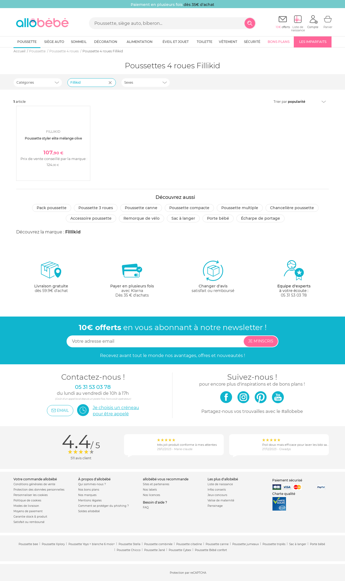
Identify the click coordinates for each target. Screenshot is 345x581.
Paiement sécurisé (287, 480)
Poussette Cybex (180, 550)
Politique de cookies (27, 500)
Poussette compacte (189, 207)
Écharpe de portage (260, 218)
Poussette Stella (129, 544)
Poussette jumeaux (245, 544)
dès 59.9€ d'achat (51, 279)
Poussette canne (141, 207)
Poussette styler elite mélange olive (53, 138)
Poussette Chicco (128, 550)
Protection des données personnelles (38, 489)
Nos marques (87, 495)
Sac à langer (183, 218)
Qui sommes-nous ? (92, 484)
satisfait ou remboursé (213, 276)
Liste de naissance (220, 484)
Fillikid (73, 232)
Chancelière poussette (292, 207)
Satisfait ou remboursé (28, 522)
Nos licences (151, 495)
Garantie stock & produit (30, 516)
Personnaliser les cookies (30, 495)
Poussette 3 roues (95, 207)
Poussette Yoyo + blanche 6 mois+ (91, 544)
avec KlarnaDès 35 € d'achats (132, 279)
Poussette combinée (158, 544)
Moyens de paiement (28, 511)
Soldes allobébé (89, 511)
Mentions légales (90, 500)
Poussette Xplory (53, 544)
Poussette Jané (154, 550)
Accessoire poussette (91, 218)
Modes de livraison (26, 506)
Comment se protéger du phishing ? (103, 506)
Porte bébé (218, 218)
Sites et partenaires (156, 484)
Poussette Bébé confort (211, 550)
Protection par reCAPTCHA (188, 573)
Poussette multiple (239, 207)
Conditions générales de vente (34, 484)
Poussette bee (28, 544)
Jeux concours (217, 495)
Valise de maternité (221, 500)
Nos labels (150, 489)
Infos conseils (217, 489)
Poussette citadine (189, 544)
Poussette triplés (274, 544)
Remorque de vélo (141, 218)
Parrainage (215, 506)
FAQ (146, 507)
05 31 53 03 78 (294, 295)
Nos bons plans (88, 489)
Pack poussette (52, 207)
